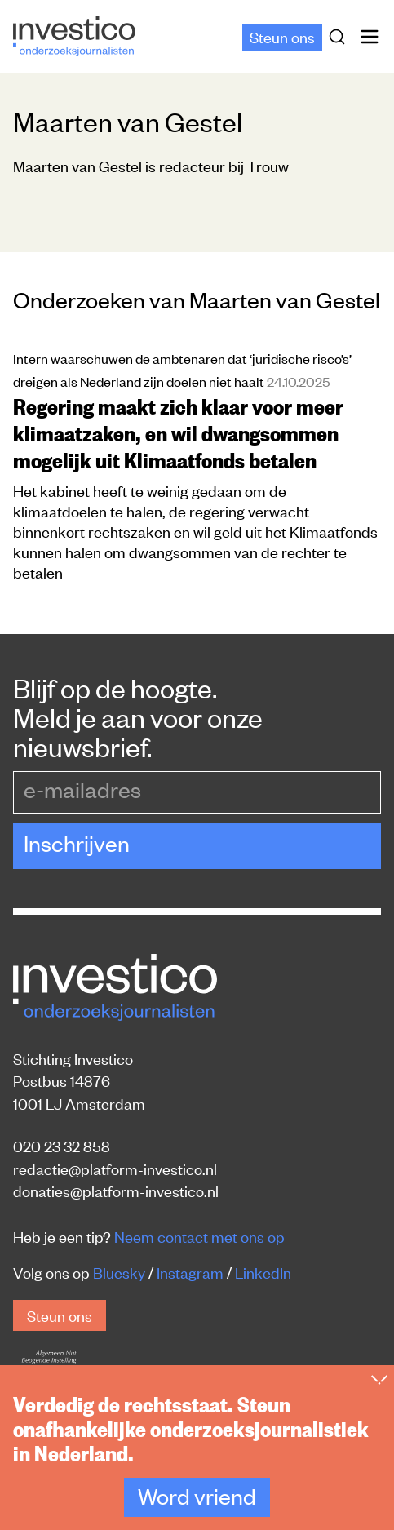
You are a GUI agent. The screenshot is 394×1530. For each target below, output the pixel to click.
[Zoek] (340, 36)
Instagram (190, 1272)
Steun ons (282, 36)
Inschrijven (77, 843)
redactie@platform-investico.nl (115, 1168)
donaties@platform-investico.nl (116, 1190)
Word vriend (197, 1508)
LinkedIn (263, 1272)
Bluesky (119, 1272)
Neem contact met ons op (199, 1236)
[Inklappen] (379, 1392)
